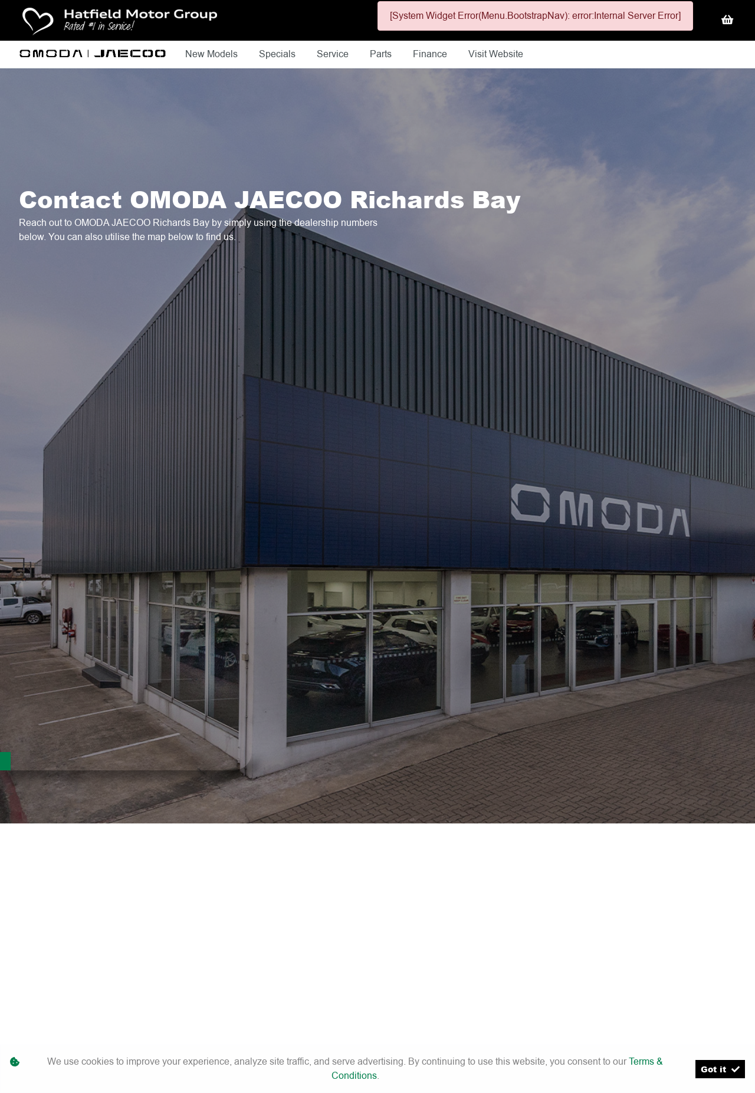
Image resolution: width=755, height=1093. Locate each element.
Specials (278, 54)
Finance (431, 54)
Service (334, 54)
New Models (212, 54)
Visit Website (495, 54)
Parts (382, 54)
